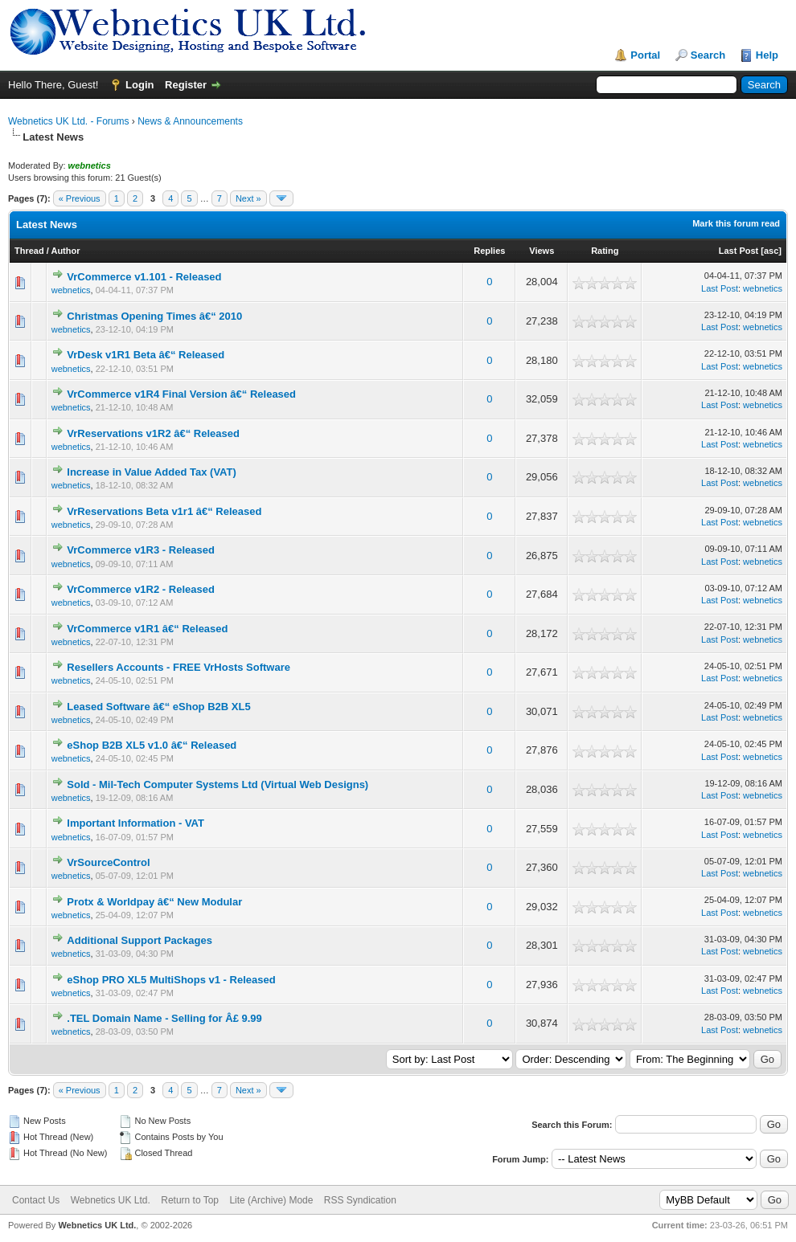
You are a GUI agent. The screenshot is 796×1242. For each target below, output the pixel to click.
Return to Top (190, 1200)
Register (186, 85)
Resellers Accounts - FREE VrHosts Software (178, 667)
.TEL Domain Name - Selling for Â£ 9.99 (164, 1018)
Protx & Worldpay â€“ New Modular (154, 902)
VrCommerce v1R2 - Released (141, 589)
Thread (29, 250)
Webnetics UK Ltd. (110, 1200)
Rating (604, 250)
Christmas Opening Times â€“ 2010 (154, 316)
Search (708, 55)
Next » (248, 198)
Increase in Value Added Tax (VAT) (151, 472)
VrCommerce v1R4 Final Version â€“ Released (181, 394)
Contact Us (35, 1200)
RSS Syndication (360, 1200)
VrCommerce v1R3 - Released (141, 550)
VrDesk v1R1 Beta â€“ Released (145, 355)
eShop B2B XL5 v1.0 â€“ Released (151, 745)
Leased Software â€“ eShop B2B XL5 (158, 707)
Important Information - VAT (135, 823)
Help (767, 55)
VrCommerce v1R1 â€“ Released (147, 629)
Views (541, 250)
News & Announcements (190, 121)
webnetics (71, 290)
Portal (645, 55)
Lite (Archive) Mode (271, 1200)
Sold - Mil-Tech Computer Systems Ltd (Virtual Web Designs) (217, 784)
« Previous (80, 198)
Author (65, 250)
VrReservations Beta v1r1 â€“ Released (164, 511)
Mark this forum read (736, 223)
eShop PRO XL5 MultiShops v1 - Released (171, 980)
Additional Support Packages (139, 940)
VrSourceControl (108, 862)
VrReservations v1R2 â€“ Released (153, 433)
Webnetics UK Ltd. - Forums (68, 121)
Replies (489, 250)
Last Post (739, 250)
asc (771, 250)
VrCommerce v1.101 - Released (144, 277)
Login (139, 85)
